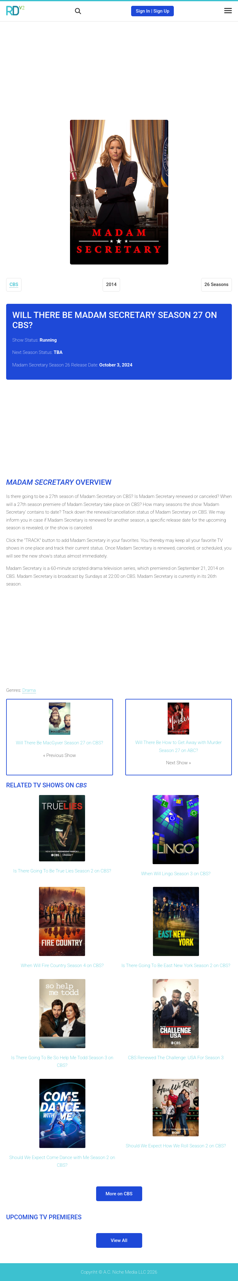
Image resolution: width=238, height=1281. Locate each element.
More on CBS (119, 1194)
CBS (14, 284)
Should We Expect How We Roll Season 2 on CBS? (176, 1146)
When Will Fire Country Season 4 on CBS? (62, 965)
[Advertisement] (119, 66)
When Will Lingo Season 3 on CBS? (176, 873)
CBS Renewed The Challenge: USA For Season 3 (176, 1057)
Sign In (143, 11)
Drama (29, 690)
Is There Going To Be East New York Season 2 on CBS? (175, 965)
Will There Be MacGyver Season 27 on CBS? (59, 743)
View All (119, 1240)
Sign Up (162, 11)
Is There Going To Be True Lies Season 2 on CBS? (62, 871)
